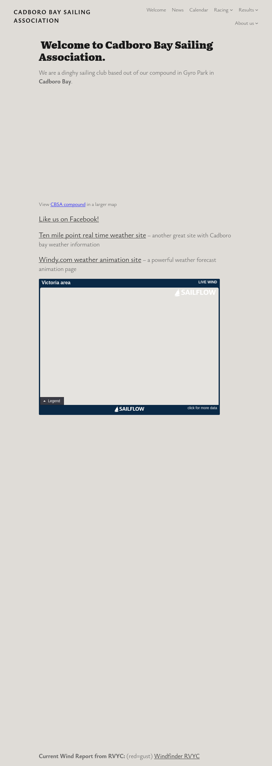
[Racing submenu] (231, 9)
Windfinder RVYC (177, 756)
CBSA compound (67, 203)
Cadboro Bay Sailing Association (52, 16)
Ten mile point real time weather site (92, 235)
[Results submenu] (256, 9)
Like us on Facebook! (69, 218)
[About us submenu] (256, 22)
